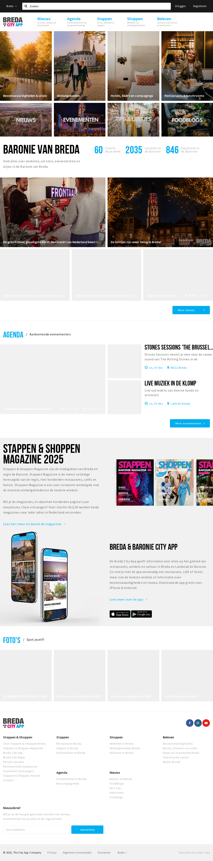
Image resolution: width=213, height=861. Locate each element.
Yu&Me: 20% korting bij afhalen (163, 295)
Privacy (51, 852)
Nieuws (115, 772)
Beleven (168, 737)
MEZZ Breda (94, 409)
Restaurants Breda (68, 743)
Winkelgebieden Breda (125, 748)
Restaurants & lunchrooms (184, 96)
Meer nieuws (186, 310)
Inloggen (180, 6)
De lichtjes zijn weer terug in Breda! (136, 242)
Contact (8, 780)
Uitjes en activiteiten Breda (181, 753)
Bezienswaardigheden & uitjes (25, 96)
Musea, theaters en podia (180, 748)
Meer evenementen (188, 423)
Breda (11, 6)
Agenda (13, 334)
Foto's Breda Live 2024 (181, 696)
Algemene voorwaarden (77, 852)
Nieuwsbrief (11, 808)
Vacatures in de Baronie (190, 149)
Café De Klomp (180, 403)
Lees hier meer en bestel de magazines (34, 524)
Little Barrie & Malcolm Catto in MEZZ (29, 409)
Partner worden (13, 762)
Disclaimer (104, 852)
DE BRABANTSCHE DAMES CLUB (25, 696)
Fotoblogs (116, 797)
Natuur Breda (171, 762)
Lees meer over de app (128, 599)
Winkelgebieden (68, 96)
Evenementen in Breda (71, 779)
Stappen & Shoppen (17, 737)
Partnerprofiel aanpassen (20, 766)
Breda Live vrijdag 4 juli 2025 (131, 696)
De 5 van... (116, 788)
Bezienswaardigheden (178, 743)
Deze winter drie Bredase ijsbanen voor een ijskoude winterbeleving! (106, 295)
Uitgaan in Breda (67, 748)
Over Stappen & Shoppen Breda (24, 743)
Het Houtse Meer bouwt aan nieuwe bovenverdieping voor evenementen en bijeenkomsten (35, 295)
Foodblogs (117, 783)
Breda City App (13, 753)
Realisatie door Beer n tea (194, 852)
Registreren (200, 6)
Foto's (11, 640)
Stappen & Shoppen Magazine (23, 748)
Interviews (117, 792)
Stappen (62, 737)
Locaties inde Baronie (153, 149)
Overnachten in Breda (70, 753)
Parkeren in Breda (121, 753)
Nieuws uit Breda (121, 779)
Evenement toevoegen (18, 771)
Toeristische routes (176, 757)
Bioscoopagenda (67, 783)
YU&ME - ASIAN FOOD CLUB (199, 295)
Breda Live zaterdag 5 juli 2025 (79, 696)
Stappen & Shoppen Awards (22, 775)
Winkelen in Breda (121, 743)
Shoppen (116, 737)
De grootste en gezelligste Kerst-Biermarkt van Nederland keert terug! (52, 242)
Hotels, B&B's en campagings (132, 96)
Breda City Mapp (14, 757)
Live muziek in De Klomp (170, 383)
